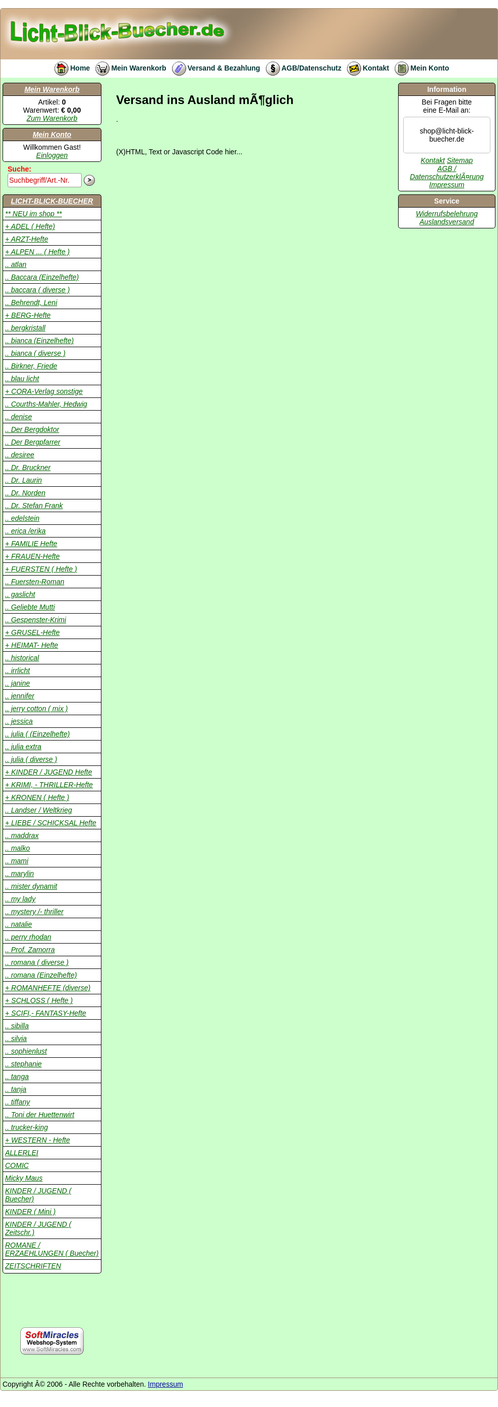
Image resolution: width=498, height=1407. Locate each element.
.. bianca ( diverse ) (35, 353)
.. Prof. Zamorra (30, 950)
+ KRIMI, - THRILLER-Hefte (49, 785)
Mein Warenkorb (128, 68)
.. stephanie (23, 1064)
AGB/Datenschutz (300, 68)
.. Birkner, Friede (31, 366)
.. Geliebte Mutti (30, 607)
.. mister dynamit (31, 886)
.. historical (22, 658)
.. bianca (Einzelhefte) (39, 341)
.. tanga (17, 1077)
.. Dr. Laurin (23, 480)
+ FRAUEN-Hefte (32, 556)
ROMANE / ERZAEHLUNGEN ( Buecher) (51, 1249)
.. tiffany (17, 1102)
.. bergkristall (25, 328)
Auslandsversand (446, 222)
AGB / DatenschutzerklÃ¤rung (447, 172)
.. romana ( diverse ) (36, 962)
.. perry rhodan (28, 937)
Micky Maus (24, 1178)
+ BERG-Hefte (28, 315)
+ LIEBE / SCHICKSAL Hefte (50, 823)
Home (69, 68)
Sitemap (460, 160)
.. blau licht (22, 379)
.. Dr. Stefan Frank (34, 505)
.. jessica (18, 721)
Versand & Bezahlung (213, 68)
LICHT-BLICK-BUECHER (52, 201)
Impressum (446, 185)
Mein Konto (419, 68)
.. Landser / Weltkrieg (38, 810)
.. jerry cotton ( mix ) (36, 709)
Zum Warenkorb (51, 118)
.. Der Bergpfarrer (32, 442)
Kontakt (365, 68)
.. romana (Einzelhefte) (41, 975)
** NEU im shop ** (33, 214)
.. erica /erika (25, 531)
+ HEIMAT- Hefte (31, 645)
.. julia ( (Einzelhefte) (37, 734)
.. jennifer (19, 696)
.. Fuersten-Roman (34, 582)
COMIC (17, 1165)
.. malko (17, 848)
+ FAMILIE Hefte (31, 544)
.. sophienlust (26, 1051)
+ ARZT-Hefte (26, 239)
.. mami (16, 861)
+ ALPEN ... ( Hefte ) (37, 252)
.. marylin (19, 873)
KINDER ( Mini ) (30, 1212)
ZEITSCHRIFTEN (33, 1266)
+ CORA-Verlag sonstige (44, 391)
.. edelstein (22, 518)
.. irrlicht (17, 670)
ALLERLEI (21, 1153)
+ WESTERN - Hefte (37, 1140)
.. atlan (15, 264)
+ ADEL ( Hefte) (30, 226)
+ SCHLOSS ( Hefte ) (39, 1000)
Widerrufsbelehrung (447, 214)
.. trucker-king (26, 1127)
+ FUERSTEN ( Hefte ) (41, 569)
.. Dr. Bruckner (28, 467)
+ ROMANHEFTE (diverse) (47, 988)
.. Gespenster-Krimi (35, 620)
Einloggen (51, 155)
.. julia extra (23, 747)
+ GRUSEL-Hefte (32, 632)
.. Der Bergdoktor (32, 429)
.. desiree (19, 455)
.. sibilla (17, 1026)
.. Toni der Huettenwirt (39, 1115)
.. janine (17, 683)
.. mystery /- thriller (34, 912)
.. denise (18, 417)
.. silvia (16, 1038)
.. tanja (15, 1089)
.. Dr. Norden (25, 493)
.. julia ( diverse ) (31, 759)
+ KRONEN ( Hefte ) (37, 797)
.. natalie (18, 924)
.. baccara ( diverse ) (37, 290)
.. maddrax (22, 835)
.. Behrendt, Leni (31, 302)
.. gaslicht (20, 594)
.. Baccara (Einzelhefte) (42, 277)
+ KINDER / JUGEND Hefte (48, 772)
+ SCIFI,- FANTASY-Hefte (45, 1013)
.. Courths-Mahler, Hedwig (46, 404)
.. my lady (20, 899)
